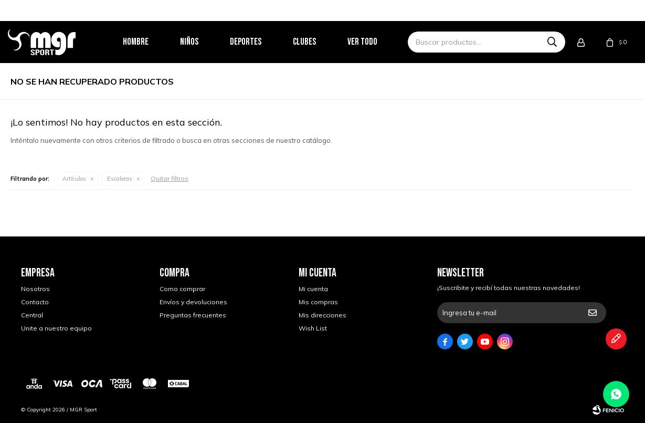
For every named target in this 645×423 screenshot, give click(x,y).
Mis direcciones (322, 315)
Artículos (74, 178)
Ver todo (375, 41)
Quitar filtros (169, 178)
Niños (202, 41)
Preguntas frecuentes (193, 315)
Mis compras (318, 302)
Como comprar (182, 289)
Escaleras (119, 178)
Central (32, 315)
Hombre (149, 41)
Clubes (317, 41)
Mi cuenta (313, 289)
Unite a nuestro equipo (56, 328)
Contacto (35, 302)
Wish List (313, 328)
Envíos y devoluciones (193, 302)
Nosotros (35, 289)
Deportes (258, 41)
